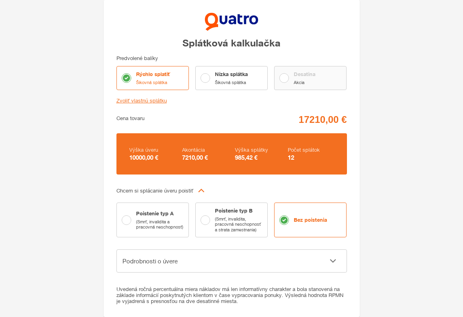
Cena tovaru (130, 118)
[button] (231, 191)
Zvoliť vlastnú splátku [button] (141, 101)
